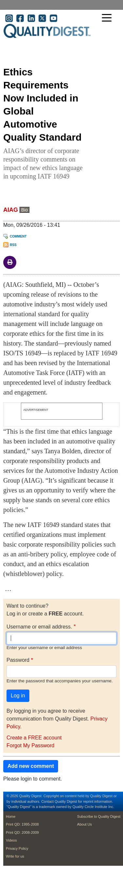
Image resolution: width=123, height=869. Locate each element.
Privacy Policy (17, 848)
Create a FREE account (34, 737)
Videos (11, 840)
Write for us (15, 856)
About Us (84, 824)
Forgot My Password (30, 745)
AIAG (10, 210)
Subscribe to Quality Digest (98, 816)
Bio (24, 209)
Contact (47, 801)
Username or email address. (39, 626)
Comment (18, 236)
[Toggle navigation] (108, 18)
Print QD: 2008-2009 (22, 832)
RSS (13, 245)
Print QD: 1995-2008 (22, 824)
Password (18, 660)
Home (10, 816)
